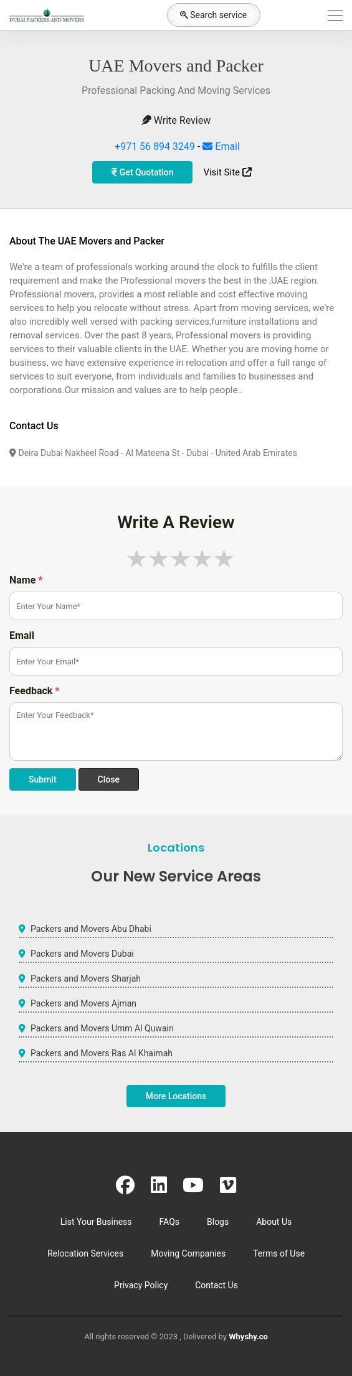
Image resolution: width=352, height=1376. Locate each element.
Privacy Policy (141, 1285)
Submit (43, 779)
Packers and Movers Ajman (83, 1003)
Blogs (218, 1222)
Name (26, 580)
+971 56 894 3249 (155, 146)
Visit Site (227, 172)
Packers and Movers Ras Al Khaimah (102, 1053)
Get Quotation (142, 172)
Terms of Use (279, 1253)
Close (109, 779)
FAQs (169, 1222)
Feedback (34, 691)
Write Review (176, 120)
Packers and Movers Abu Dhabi (91, 929)
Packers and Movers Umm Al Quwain (102, 1028)
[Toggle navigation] (331, 15)
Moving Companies (188, 1253)
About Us (274, 1222)
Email (221, 146)
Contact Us (216, 1285)
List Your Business (96, 1222)
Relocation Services (85, 1253)
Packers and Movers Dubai (82, 954)
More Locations (176, 1096)
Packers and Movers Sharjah (86, 978)
